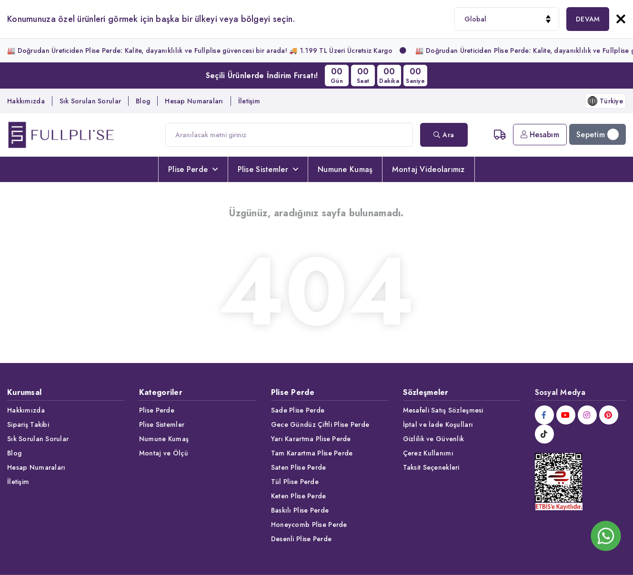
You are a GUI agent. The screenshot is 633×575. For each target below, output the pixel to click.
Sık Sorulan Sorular (90, 101)
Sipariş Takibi (28, 424)
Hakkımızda (26, 101)
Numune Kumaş (345, 169)
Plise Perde (193, 169)
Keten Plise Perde (298, 496)
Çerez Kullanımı (428, 453)
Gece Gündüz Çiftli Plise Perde (320, 424)
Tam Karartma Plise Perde (312, 453)
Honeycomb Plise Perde (309, 524)
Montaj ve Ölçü (163, 453)
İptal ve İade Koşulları (438, 424)
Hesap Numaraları (194, 101)
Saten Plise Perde (298, 467)
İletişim (249, 101)
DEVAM (588, 19)
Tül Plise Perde (295, 481)
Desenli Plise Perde (301, 539)
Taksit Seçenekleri (431, 467)
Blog (143, 101)
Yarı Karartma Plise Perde (311, 439)
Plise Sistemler (268, 169)
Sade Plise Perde (297, 410)
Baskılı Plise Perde (300, 510)
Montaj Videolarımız (428, 169)
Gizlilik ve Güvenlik (433, 439)
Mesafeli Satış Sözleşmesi (443, 410)
